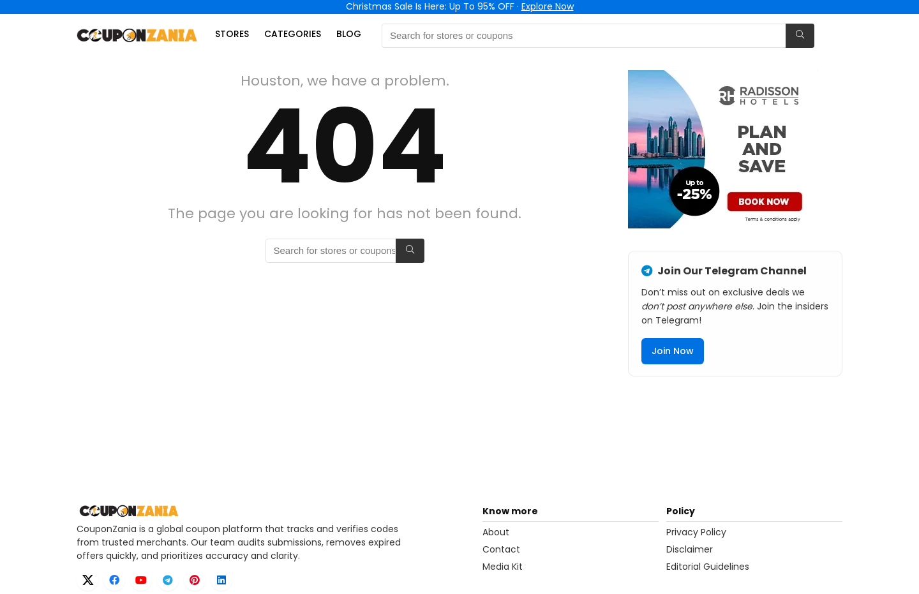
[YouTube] (141, 580)
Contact (501, 549)
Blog (348, 33)
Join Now (673, 351)
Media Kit (502, 566)
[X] (87, 580)
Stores (232, 33)
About (495, 532)
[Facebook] (114, 580)
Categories (292, 33)
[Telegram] (168, 580)
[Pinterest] (194, 580)
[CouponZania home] (276, 511)
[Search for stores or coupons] (800, 36)
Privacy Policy (696, 532)
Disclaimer (689, 549)
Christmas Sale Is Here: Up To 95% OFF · (460, 6)
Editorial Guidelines (707, 566)
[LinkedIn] (221, 580)
